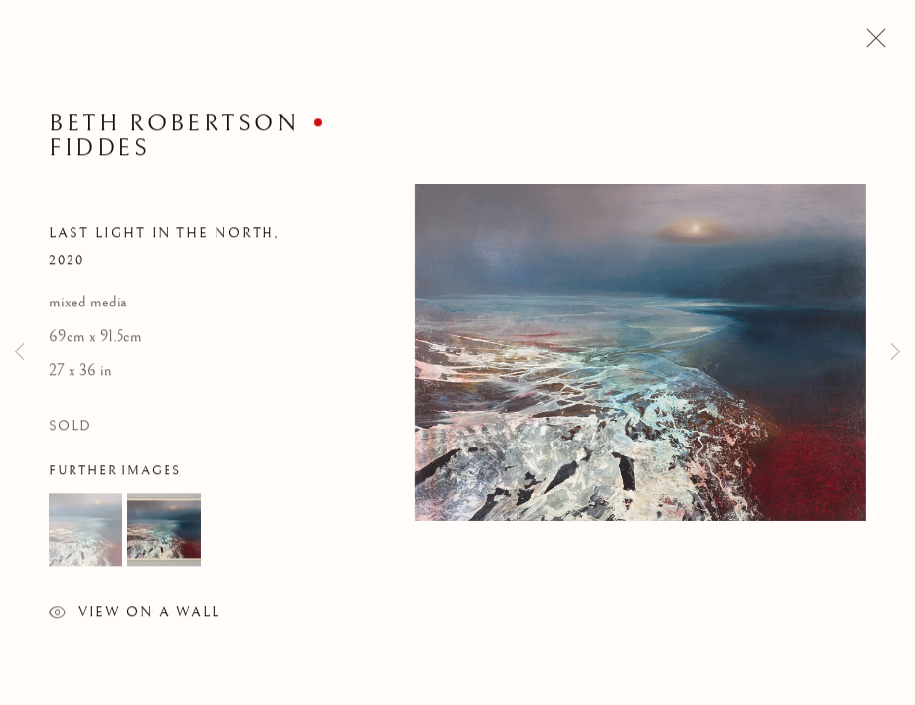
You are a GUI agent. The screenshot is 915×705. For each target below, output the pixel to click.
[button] (85, 532)
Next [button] (895, 352)
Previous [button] (19, 352)
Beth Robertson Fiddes (174, 138)
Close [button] (871, 44)
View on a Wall (134, 617)
